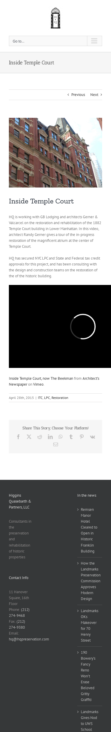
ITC (40, 397)
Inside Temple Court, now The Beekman (41, 378)
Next (94, 94)
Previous (78, 94)
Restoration (60, 397)
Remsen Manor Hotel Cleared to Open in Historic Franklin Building (89, 530)
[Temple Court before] (55, 153)
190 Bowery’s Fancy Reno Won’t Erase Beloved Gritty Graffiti (88, 676)
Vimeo (38, 384)
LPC (47, 397)
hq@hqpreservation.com (29, 639)
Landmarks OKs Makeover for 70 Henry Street (89, 625)
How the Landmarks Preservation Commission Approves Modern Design (90, 581)
